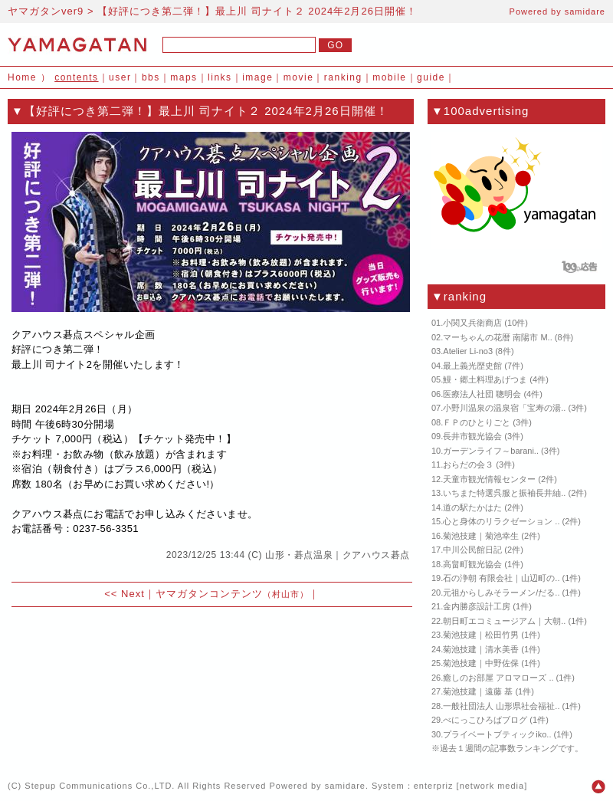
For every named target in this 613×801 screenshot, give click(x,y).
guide (431, 77)
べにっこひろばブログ (485, 719)
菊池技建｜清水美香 (481, 649)
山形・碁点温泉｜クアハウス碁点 (337, 555)
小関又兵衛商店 (472, 322)
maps (183, 77)
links (220, 77)
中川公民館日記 (472, 549)
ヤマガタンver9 (46, 11)
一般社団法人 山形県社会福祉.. (501, 706)
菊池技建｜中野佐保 (481, 663)
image (257, 77)
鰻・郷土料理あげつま (485, 379)
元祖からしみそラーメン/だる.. (501, 592)
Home (22, 77)
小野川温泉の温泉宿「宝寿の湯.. (504, 407)
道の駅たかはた (472, 507)
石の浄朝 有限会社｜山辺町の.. (501, 578)
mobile (389, 77)
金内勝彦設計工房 (476, 606)
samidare (585, 11)
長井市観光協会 (472, 436)
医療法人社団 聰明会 (482, 394)
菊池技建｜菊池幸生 (481, 535)
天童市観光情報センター (489, 479)
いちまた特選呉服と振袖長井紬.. (504, 492)
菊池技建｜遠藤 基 (478, 691)
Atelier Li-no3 (468, 351)
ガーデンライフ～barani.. (491, 450)
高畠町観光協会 (472, 564)
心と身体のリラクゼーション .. (501, 521)
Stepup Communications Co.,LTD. (100, 785)
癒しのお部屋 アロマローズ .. (498, 677)
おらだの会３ (468, 464)
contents (76, 77)
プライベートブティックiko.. (497, 734)
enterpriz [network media (469, 785)
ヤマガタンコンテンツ (232, 593)
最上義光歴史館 (472, 365)
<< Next (124, 593)
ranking (343, 77)
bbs (151, 77)
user (120, 77)
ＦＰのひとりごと (476, 422)
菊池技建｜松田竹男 (481, 634)
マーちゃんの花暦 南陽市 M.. (497, 337)
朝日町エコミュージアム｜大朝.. (504, 620)
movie (299, 77)
